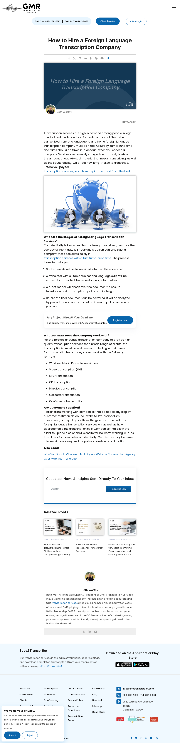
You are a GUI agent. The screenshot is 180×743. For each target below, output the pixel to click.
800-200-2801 (130, 695)
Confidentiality (76, 694)
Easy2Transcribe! (51, 666)
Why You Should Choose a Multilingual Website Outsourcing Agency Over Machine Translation (89, 457)
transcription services (65, 603)
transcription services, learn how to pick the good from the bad (87, 171)
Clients (23, 700)
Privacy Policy (75, 700)
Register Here (120, 320)
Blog (94, 694)
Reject (30, 735)
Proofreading (51, 700)
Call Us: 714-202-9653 (76, 21)
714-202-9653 (148, 695)
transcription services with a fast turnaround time (77, 258)
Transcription (51, 688)
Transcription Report (75, 718)
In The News (26, 694)
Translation (50, 694)
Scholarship (98, 688)
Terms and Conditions (74, 708)
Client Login (136, 21)
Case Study (98, 712)
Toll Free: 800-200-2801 (47, 21)
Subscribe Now (118, 489)
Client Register (107, 21)
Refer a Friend (75, 688)
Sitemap (97, 706)
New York (97, 700)
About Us (25, 688)
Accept (12, 735)
